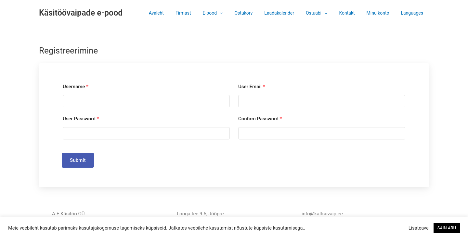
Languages (413, 13)
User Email (251, 87)
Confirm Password (260, 119)
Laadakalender (291, 13)
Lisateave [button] (419, 228)
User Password (81, 119)
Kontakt (353, 13)
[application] (237, 13)
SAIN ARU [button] (446, 227)
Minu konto (381, 13)
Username (75, 87)
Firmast (203, 13)
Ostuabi (325, 13)
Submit (78, 160)
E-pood (230, 13)
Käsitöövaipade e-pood (81, 13)
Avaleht (178, 13)
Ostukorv (258, 13)
